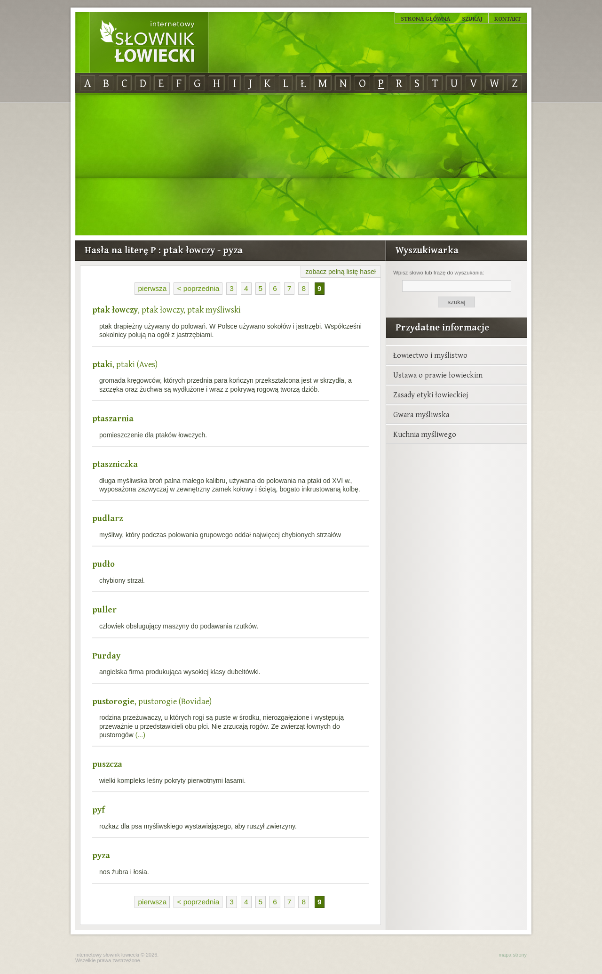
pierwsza (152, 288)
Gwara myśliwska (421, 414)
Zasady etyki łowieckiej (430, 394)
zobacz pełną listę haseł (341, 271)
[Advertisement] (301, 165)
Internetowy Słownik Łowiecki (149, 42)
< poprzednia (198, 288)
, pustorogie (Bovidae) (152, 701)
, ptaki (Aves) (125, 364)
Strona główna (425, 18)
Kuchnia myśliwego (424, 434)
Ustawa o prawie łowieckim (438, 374)
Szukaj (472, 18)
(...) (140, 735)
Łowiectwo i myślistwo (430, 355)
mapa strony (513, 955)
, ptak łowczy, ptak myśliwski (166, 309)
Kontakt (507, 18)
